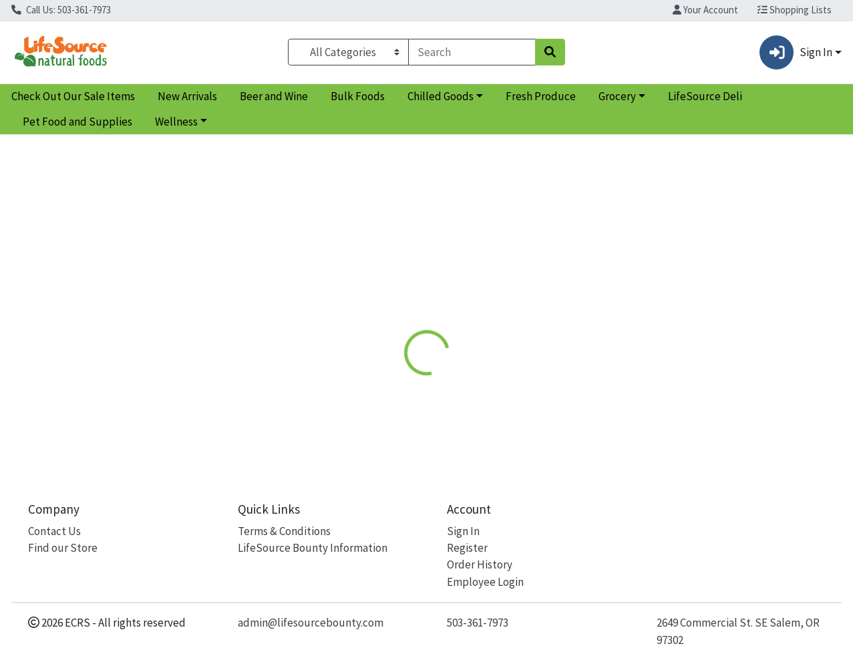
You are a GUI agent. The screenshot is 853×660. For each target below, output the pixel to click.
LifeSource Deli (705, 96)
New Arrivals (187, 96)
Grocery (617, 96)
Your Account (705, 9)
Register (467, 547)
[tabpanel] (604, 388)
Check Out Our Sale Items (73, 96)
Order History (479, 564)
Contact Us (54, 531)
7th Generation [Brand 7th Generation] (529, 375)
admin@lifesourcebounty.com (310, 622)
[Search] (472, 52)
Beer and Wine (274, 96)
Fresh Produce (541, 96)
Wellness (176, 121)
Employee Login (485, 581)
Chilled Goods (440, 96)
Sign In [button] (795, 52)
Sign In (463, 531)
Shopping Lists (794, 9)
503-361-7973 (477, 622)
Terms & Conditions (284, 531)
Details (393, 307)
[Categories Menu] (348, 52)
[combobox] (472, 52)
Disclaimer (523, 307)
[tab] (393, 308)
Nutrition (454, 307)
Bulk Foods (358, 96)
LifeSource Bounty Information (312, 547)
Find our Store (63, 547)
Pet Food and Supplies (77, 121)
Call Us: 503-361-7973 (61, 9)
